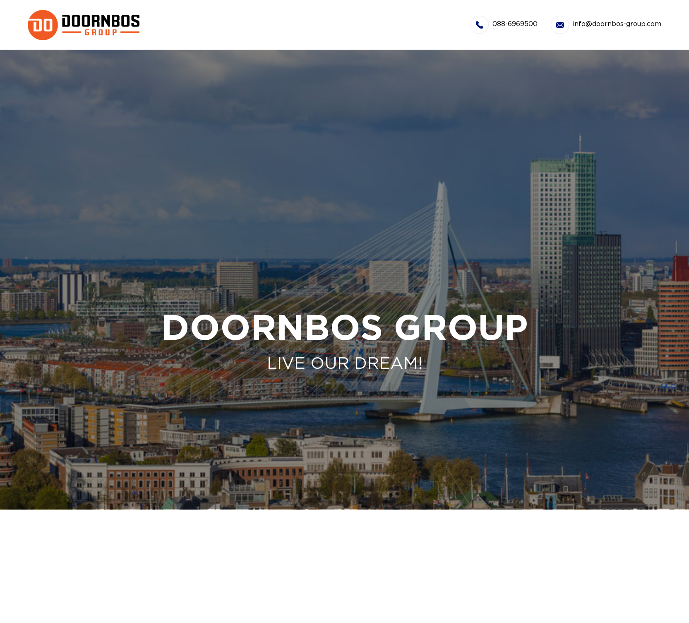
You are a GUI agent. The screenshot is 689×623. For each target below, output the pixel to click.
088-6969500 (515, 24)
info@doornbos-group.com (617, 24)
